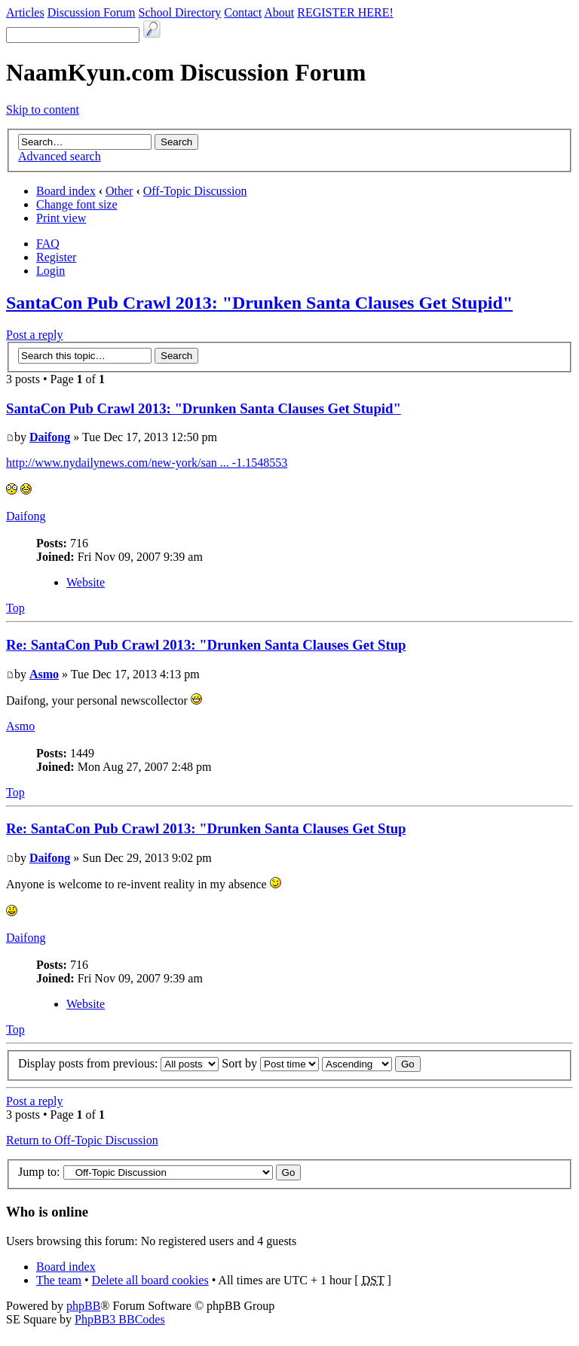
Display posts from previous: (118, 1063)
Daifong (49, 437)
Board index (66, 190)
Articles (25, 12)
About (279, 12)
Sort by (270, 1063)
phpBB (83, 1305)
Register (56, 257)
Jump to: (39, 1171)
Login (50, 270)
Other (119, 190)
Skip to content (42, 109)
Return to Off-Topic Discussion (82, 1140)
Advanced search (59, 156)
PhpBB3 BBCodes (120, 1319)
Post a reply (34, 334)
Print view (61, 218)
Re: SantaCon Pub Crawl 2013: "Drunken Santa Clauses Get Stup (206, 645)
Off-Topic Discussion (195, 190)
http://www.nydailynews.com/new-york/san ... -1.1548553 (146, 462)
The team (58, 1280)
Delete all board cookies (150, 1280)
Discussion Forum (91, 12)
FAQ (48, 243)
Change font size (77, 204)
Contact (243, 12)
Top (15, 607)
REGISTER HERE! (345, 12)
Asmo (44, 674)
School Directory (180, 12)
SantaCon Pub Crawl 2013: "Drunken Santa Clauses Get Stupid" (259, 302)
